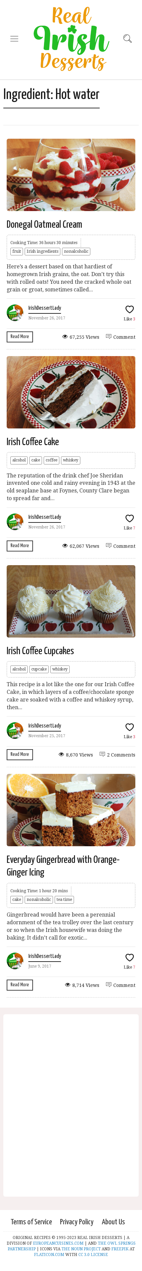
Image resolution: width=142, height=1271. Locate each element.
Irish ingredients (42, 251)
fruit (16, 251)
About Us (113, 1222)
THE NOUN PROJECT (81, 1249)
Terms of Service (31, 1222)
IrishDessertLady (44, 308)
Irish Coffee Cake (33, 442)
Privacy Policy (77, 1222)
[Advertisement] (71, 1109)
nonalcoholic (76, 251)
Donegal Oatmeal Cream (44, 225)
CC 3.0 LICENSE (93, 1254)
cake (35, 460)
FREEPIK (120, 1249)
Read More (20, 336)
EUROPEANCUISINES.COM (58, 1243)
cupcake (39, 669)
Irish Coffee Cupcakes (40, 651)
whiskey (70, 460)
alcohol (19, 460)
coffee (51, 460)
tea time (64, 899)
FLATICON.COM (49, 1254)
